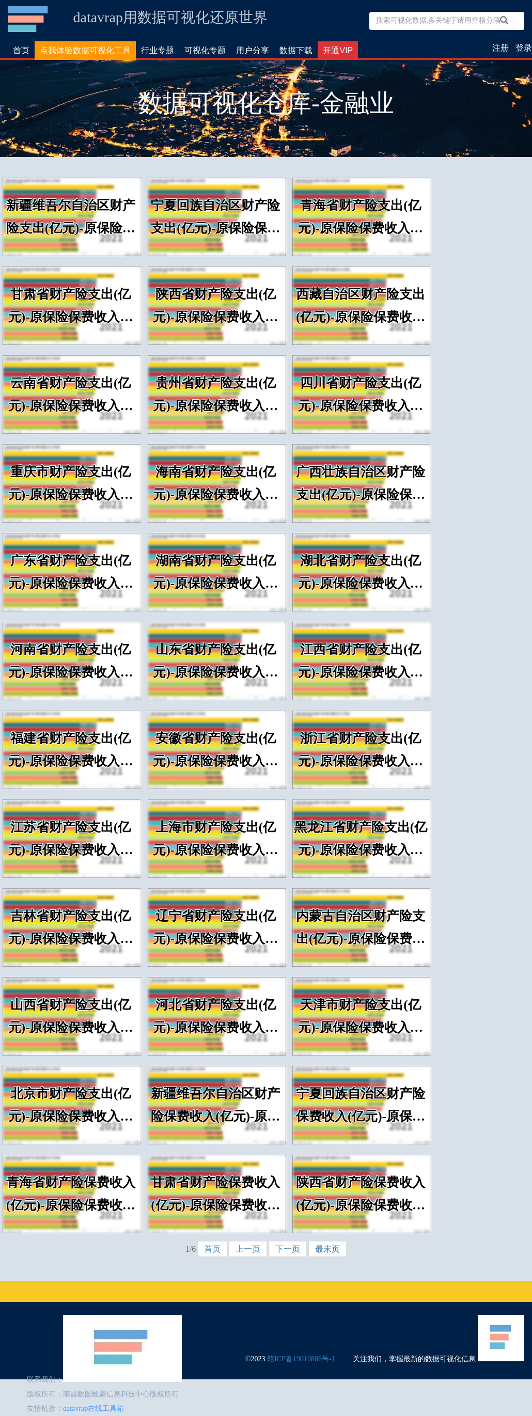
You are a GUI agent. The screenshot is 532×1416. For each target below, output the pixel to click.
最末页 (327, 1249)
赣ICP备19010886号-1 (301, 1359)
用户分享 (252, 50)
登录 (523, 47)
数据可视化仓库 (29, 19)
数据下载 (295, 50)
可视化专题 (205, 50)
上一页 (248, 1249)
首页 (21, 50)
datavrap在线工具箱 (93, 1408)
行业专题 (157, 50)
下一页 (287, 1249)
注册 (500, 47)
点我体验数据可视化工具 (85, 50)
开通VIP (338, 50)
